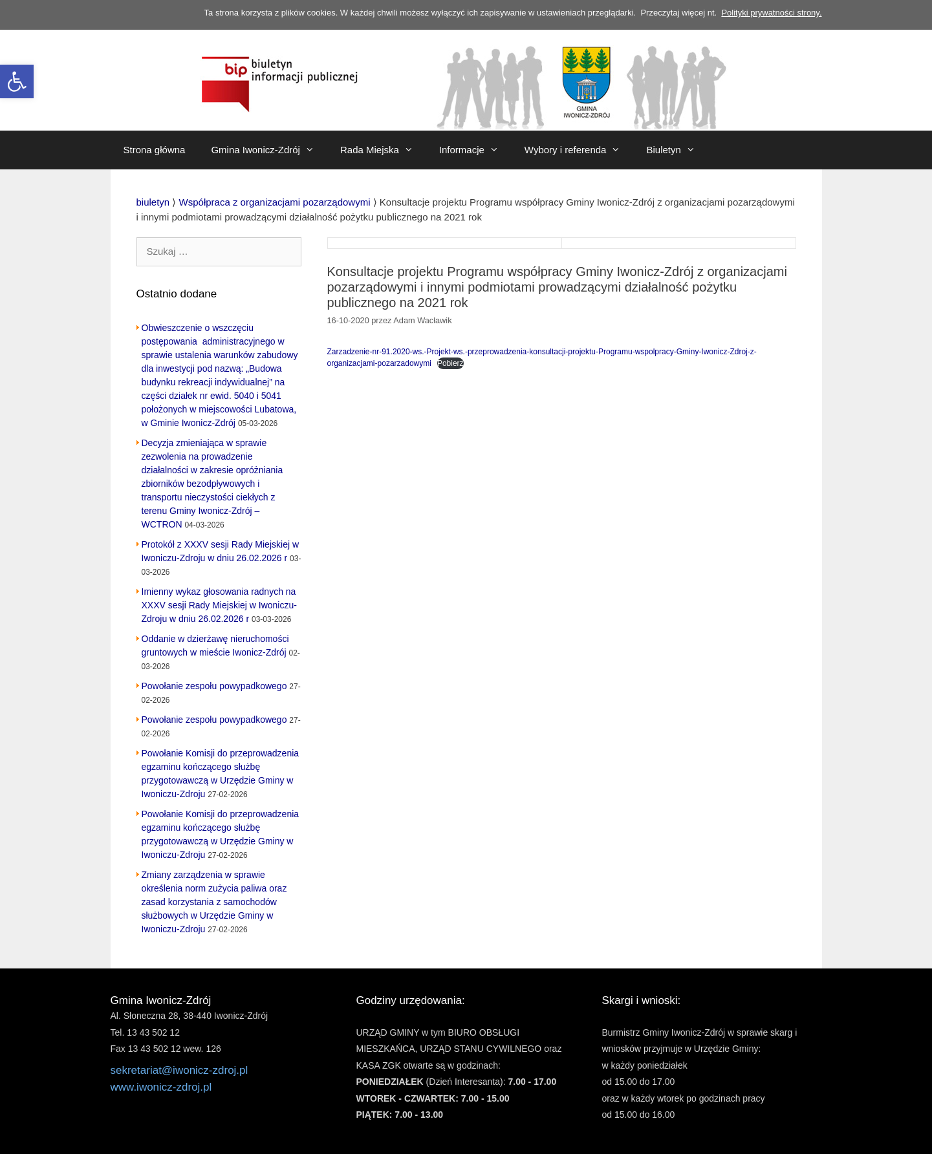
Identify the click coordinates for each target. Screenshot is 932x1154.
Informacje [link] (475, 150)
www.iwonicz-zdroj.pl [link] (161, 1087)
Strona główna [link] (155, 149)
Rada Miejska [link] (383, 150)
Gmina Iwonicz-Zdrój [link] (269, 150)
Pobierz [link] (450, 363)
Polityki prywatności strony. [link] (771, 12)
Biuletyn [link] (677, 150)
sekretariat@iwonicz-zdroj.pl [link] (179, 1070)
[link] (17, 81)
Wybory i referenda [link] (579, 150)
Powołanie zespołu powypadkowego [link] (214, 686)
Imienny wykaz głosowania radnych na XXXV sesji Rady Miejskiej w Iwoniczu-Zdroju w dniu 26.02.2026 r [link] (219, 605)
